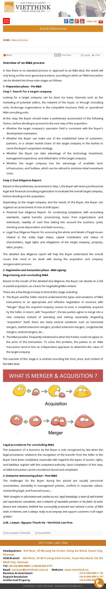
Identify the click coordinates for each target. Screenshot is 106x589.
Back (9, 55)
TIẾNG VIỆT (91, 22)
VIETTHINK (48, 586)
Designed (60, 586)
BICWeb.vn (75, 586)
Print (97, 55)
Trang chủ (30, 10)
